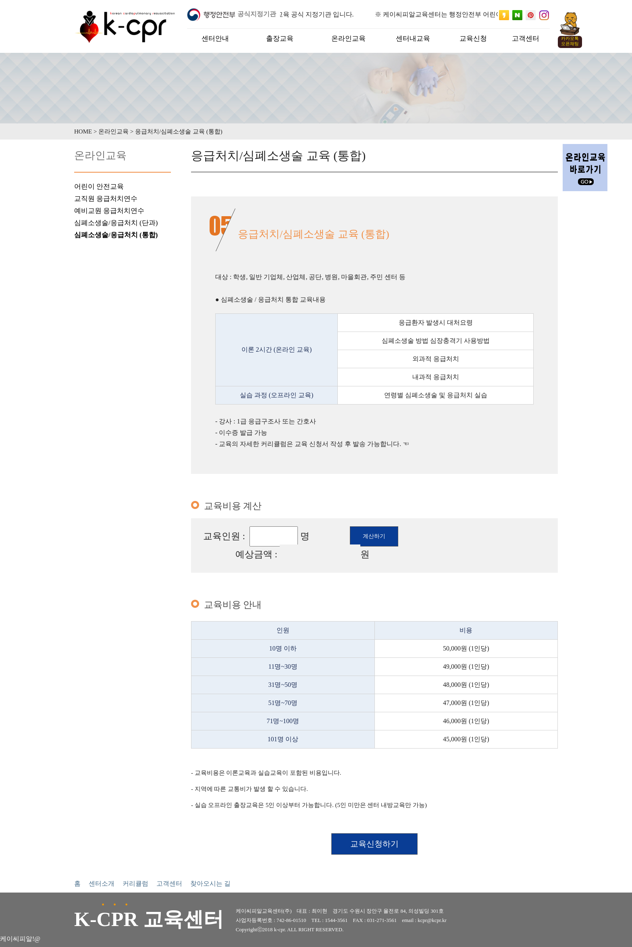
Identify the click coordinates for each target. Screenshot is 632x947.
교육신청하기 (374, 843)
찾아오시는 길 (210, 883)
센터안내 (215, 38)
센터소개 (101, 883)
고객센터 (169, 883)
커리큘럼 (135, 883)
